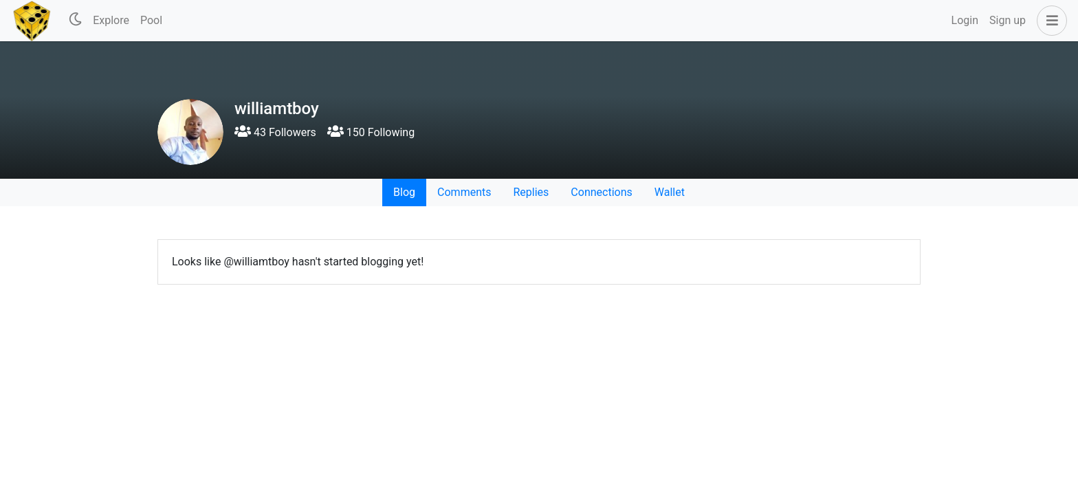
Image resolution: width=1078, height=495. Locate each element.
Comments (464, 192)
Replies (531, 192)
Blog (404, 192)
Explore (111, 20)
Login (965, 20)
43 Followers (275, 132)
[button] (1049, 21)
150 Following (371, 132)
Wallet (669, 192)
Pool (151, 20)
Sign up (1007, 20)
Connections (601, 192)
